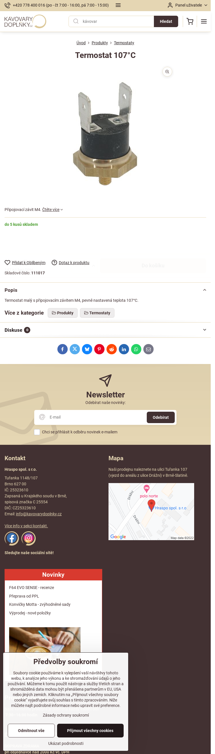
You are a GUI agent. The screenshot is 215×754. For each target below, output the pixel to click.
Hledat (166, 21)
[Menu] (204, 21)
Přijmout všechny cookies (90, 742)
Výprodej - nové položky (30, 613)
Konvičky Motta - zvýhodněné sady (40, 604)
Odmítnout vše (31, 742)
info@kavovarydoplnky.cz (39, 514)
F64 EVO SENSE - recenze (31, 587)
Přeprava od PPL (24, 596)
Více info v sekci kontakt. (26, 526)
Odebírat (161, 417)
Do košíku (153, 243)
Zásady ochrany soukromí (66, 727)
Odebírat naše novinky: (105, 402)
